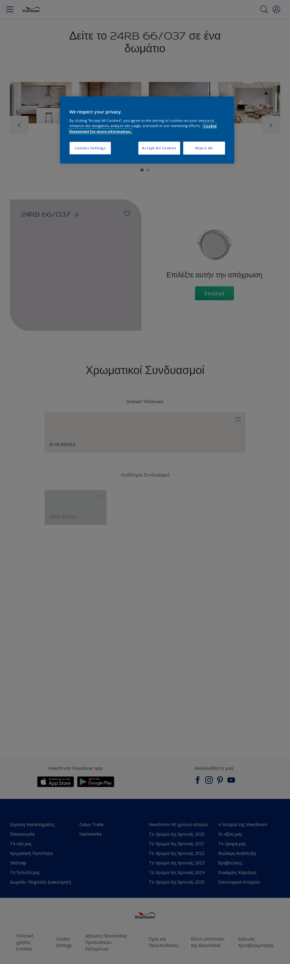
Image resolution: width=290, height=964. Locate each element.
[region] (147, 130)
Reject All (204, 148)
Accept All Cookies (159, 148)
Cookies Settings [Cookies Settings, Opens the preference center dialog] (90, 148)
